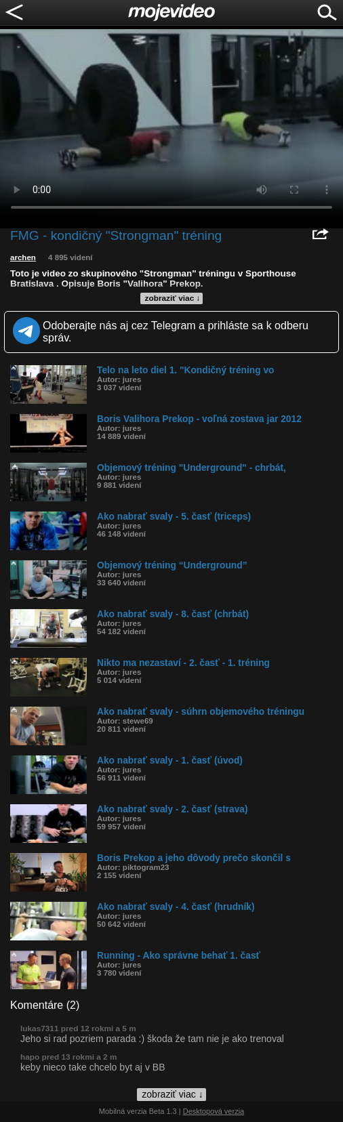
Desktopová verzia (214, 1111)
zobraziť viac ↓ (173, 298)
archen (23, 257)
